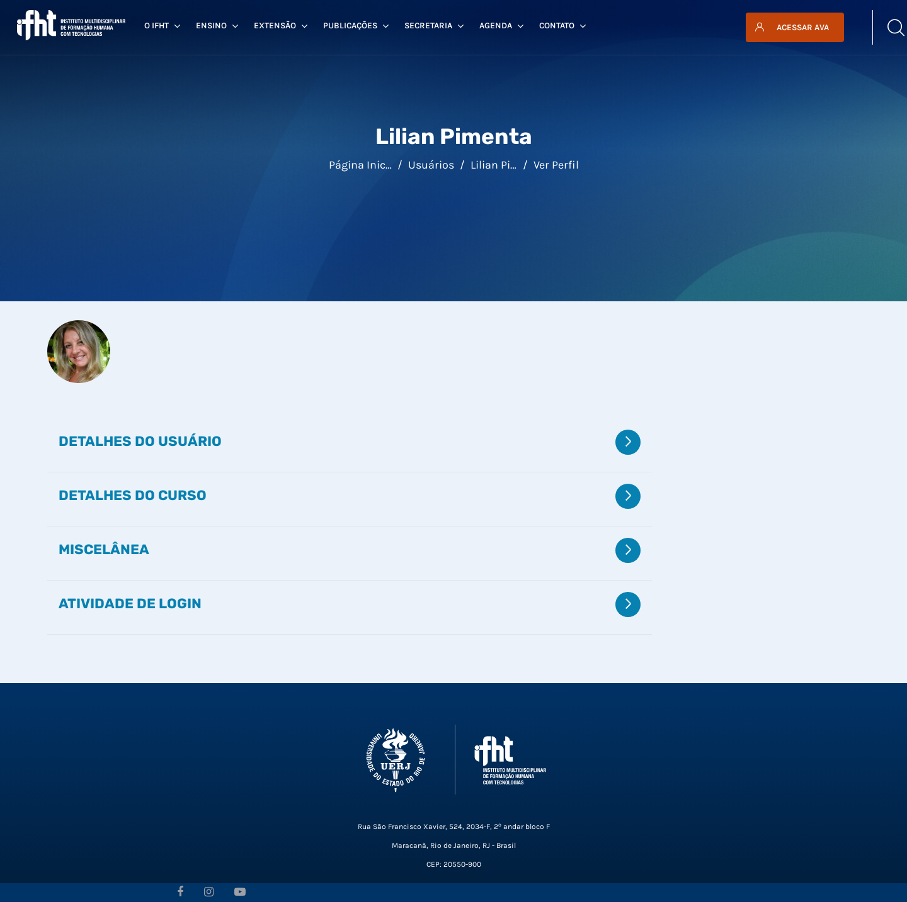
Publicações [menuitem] (356, 26)
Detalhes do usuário (140, 441)
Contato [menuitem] (562, 26)
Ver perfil (556, 165)
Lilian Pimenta (507, 165)
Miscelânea (104, 549)
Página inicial (363, 165)
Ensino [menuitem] (217, 26)
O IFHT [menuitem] (162, 26)
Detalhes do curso (133, 495)
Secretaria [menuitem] (434, 26)
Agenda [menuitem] (501, 26)
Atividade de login (130, 603)
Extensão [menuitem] (280, 26)
